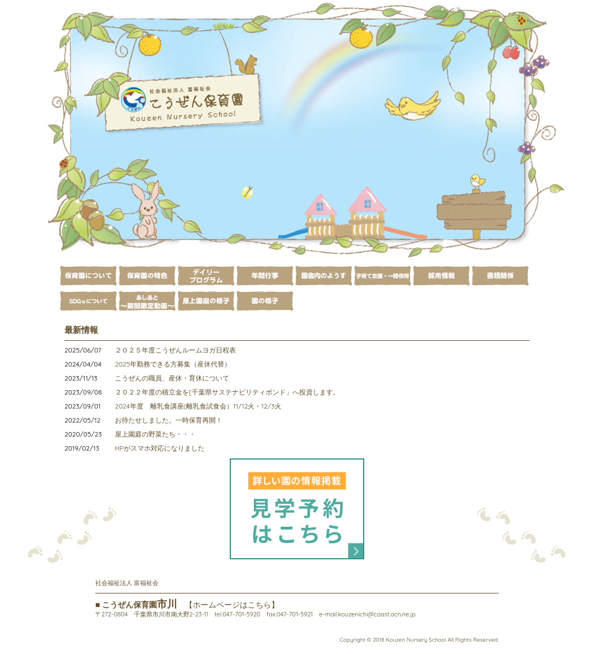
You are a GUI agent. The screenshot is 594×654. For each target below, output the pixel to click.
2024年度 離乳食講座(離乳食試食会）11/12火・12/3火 (198, 406)
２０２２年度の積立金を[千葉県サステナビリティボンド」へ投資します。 (227, 392)
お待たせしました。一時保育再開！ (168, 420)
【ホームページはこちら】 (232, 605)
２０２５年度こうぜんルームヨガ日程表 (175, 350)
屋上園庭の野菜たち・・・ (155, 434)
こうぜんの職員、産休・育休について (172, 378)
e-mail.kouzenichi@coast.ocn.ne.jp (367, 614)
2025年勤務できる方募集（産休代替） (173, 364)
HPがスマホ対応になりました (160, 448)
